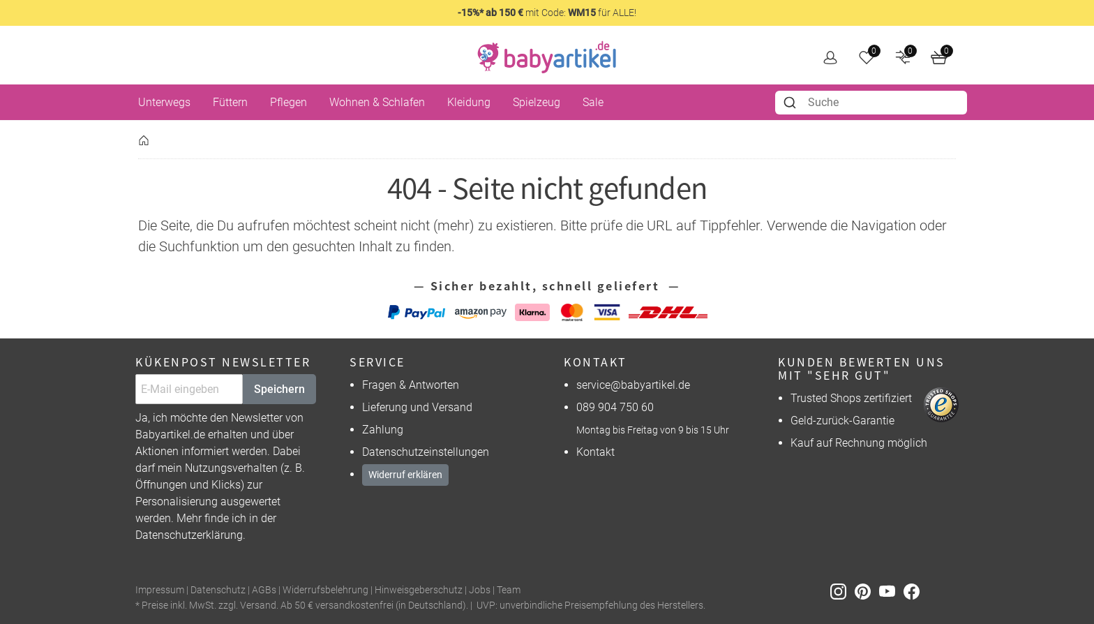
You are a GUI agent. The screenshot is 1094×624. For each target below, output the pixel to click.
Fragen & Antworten (410, 385)
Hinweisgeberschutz (419, 590)
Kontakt (595, 452)
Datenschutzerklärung (189, 535)
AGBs (264, 590)
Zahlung (382, 429)
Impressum (159, 590)
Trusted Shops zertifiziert (851, 398)
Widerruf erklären (405, 474)
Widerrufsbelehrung (325, 590)
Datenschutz (218, 590)
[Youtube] (891, 590)
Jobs (479, 590)
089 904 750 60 (615, 407)
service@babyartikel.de (633, 385)
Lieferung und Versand (417, 407)
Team (508, 590)
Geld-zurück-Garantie (842, 420)
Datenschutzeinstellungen (425, 452)
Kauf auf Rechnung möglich (858, 443)
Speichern (279, 389)
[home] (547, 57)
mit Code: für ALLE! (547, 12)
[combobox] (871, 102)
